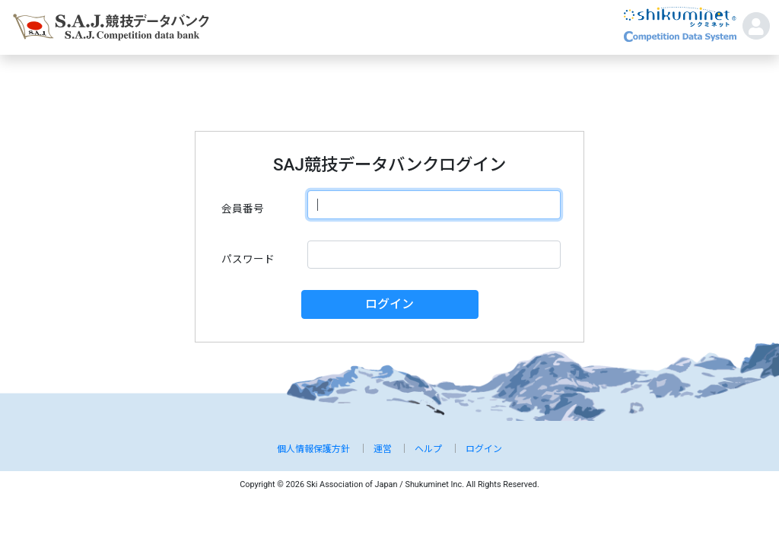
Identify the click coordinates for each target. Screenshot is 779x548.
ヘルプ (428, 449)
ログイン (389, 304)
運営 (383, 449)
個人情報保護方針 (313, 449)
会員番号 (242, 208)
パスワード (248, 259)
